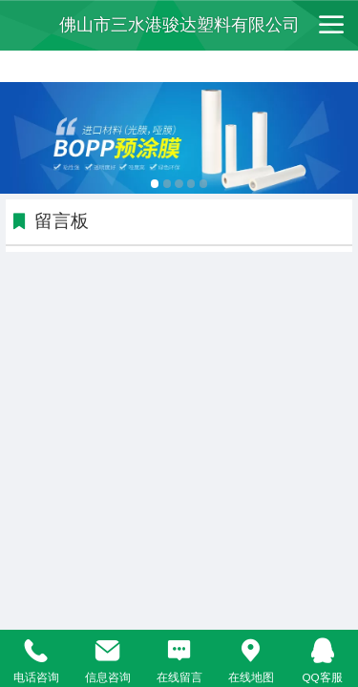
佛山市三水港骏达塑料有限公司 (179, 24)
